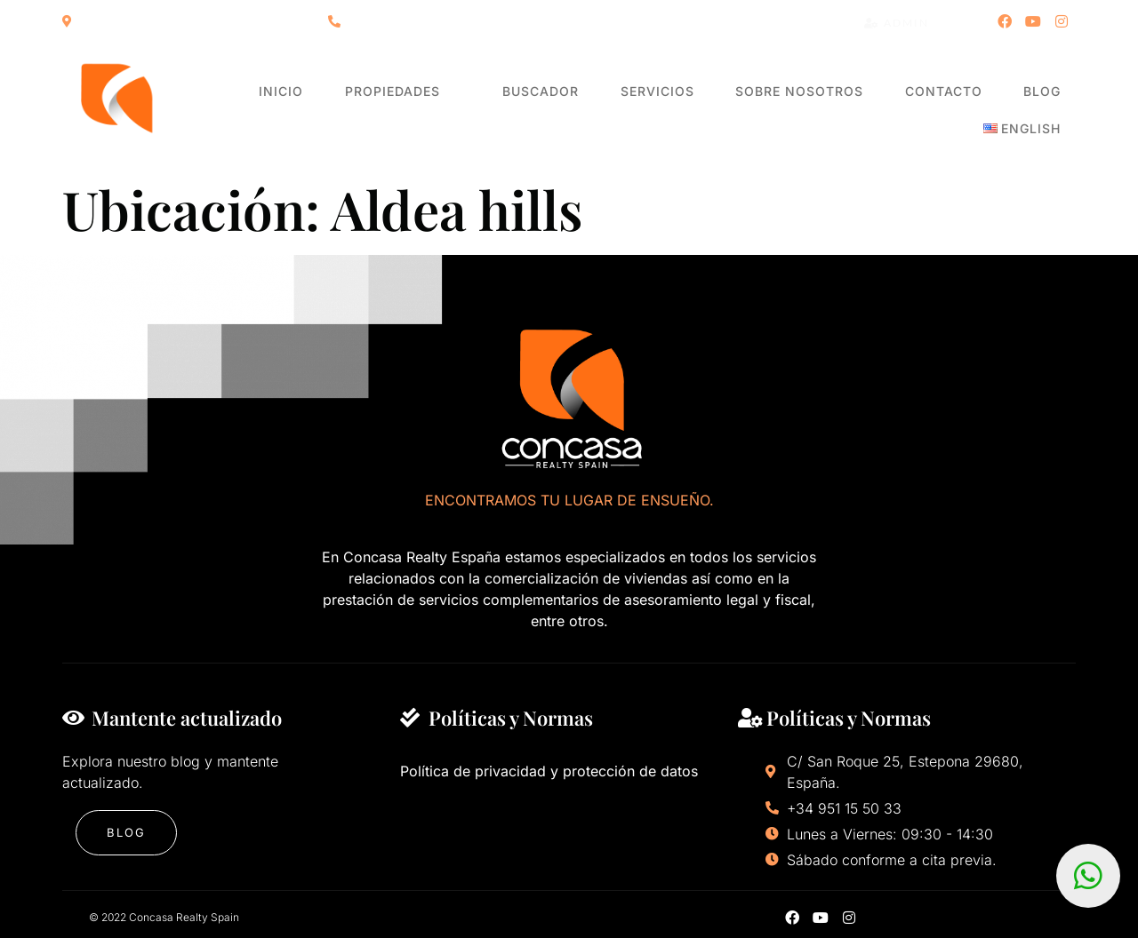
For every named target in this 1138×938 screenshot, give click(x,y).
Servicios (612, 110)
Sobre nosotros (740, 110)
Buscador (510, 110)
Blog (953, 110)
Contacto (869, 110)
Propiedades (384, 110)
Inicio (280, 110)
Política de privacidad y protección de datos (549, 771)
